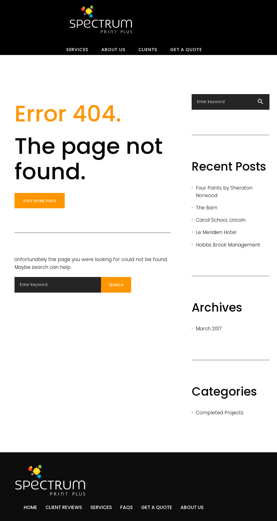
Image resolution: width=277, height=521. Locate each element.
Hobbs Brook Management (228, 245)
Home (30, 507)
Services (77, 49)
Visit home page (40, 201)
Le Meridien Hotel (216, 232)
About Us (113, 49)
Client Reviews (63, 507)
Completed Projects (220, 412)
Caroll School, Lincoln (220, 220)
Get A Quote (186, 49)
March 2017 (209, 328)
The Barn (206, 207)
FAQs (126, 507)
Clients (148, 49)
